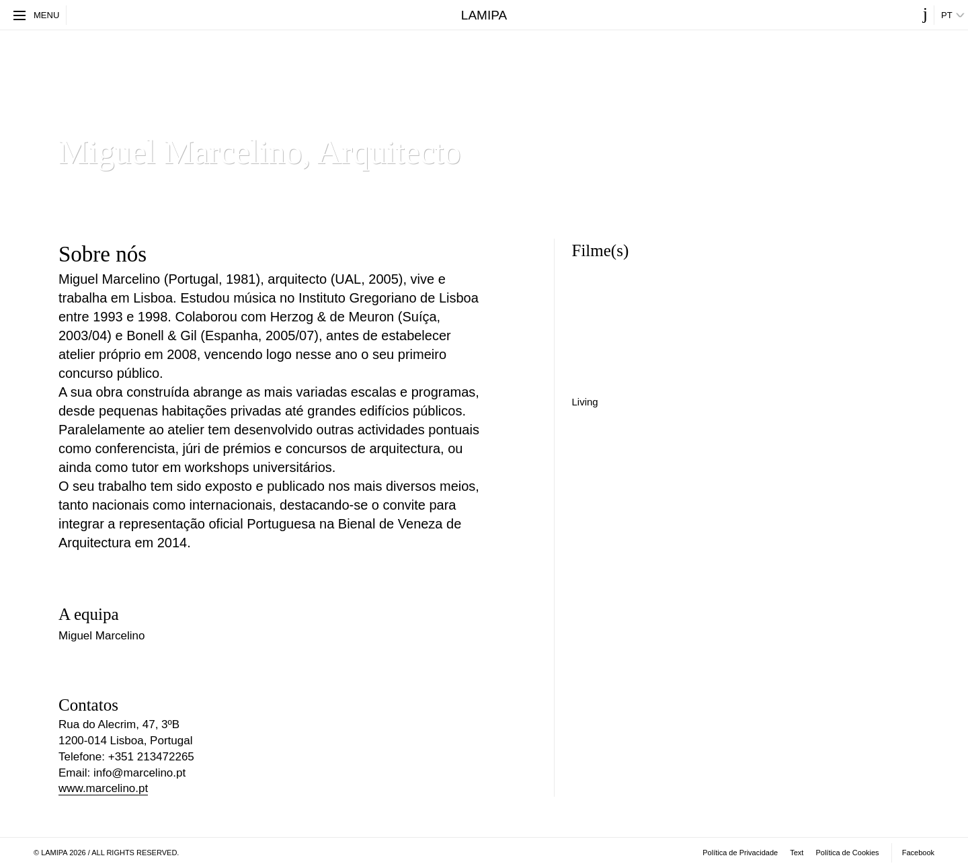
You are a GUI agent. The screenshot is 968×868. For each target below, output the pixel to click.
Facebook (918, 853)
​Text (796, 853)
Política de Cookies (847, 853)
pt (947, 15)
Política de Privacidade (740, 853)
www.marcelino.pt (103, 788)
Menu (36, 15)
